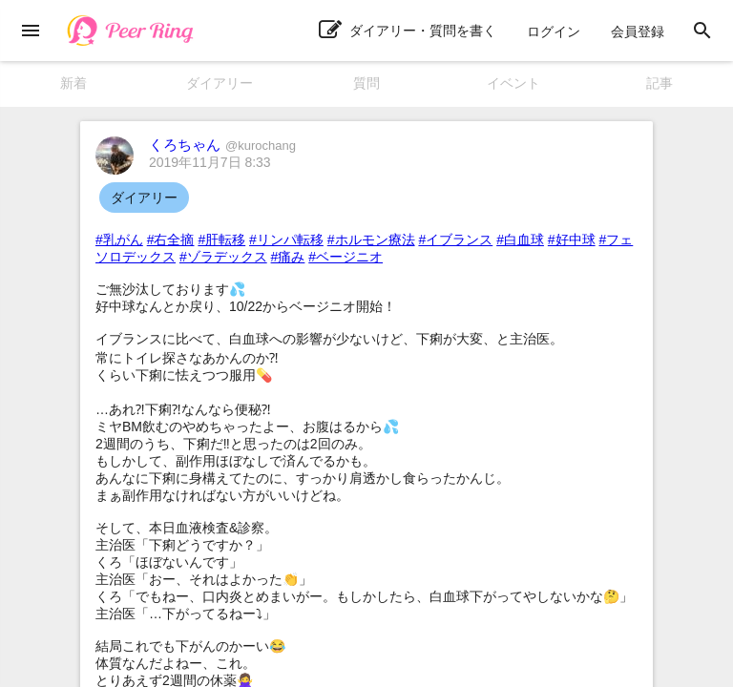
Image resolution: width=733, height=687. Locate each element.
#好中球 (572, 239)
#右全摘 (171, 239)
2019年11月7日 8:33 (210, 162)
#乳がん (119, 239)
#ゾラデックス (223, 256)
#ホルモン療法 (371, 239)
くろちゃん (222, 144)
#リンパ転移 (286, 239)
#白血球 (520, 239)
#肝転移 (221, 239)
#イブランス (455, 239)
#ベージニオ (345, 256)
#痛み (288, 256)
